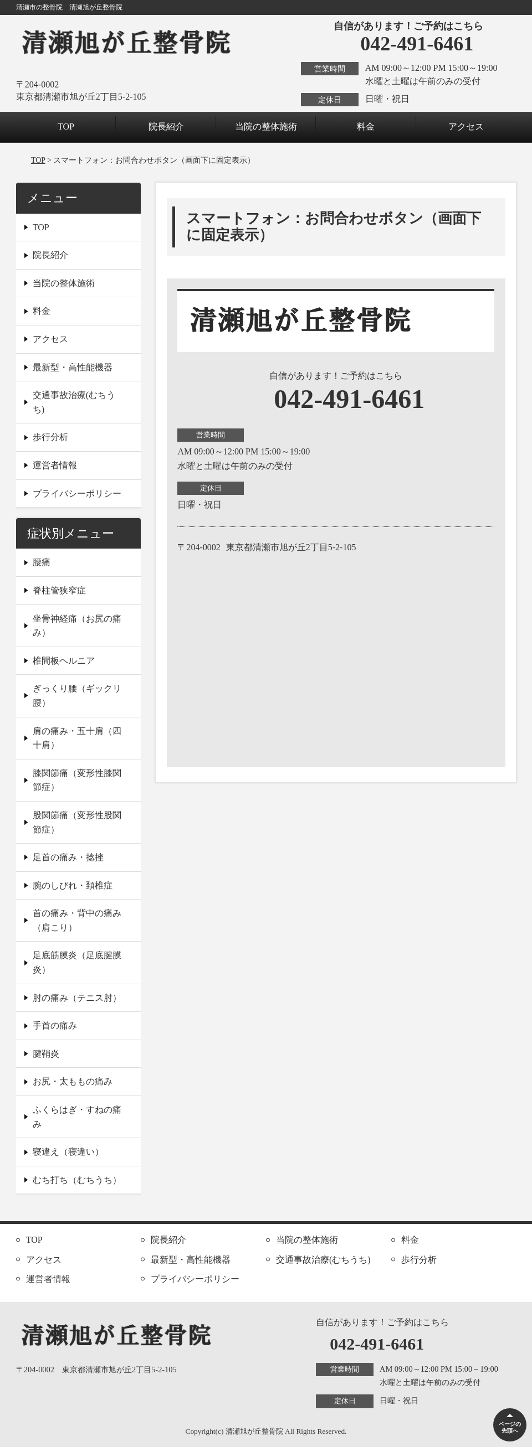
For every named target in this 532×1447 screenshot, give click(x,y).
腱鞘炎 (46, 1053)
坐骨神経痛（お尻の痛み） (77, 626)
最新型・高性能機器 (72, 367)
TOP (66, 126)
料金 (366, 126)
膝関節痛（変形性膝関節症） (77, 780)
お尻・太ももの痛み (72, 1081)
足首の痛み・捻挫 (68, 857)
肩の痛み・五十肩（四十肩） (77, 738)
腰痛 (41, 562)
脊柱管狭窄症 (59, 590)
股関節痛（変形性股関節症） (77, 822)
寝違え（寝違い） (68, 1151)
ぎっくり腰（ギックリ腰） (77, 695)
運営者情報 (55, 465)
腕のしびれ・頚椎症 (72, 885)
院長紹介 (166, 126)
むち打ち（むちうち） (77, 1180)
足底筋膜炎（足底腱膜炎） (77, 962)
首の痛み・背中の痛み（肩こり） (77, 920)
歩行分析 (50, 437)
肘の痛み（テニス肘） (77, 997)
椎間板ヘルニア (64, 660)
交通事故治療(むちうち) (74, 402)
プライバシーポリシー (77, 493)
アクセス (466, 126)
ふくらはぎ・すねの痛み (77, 1117)
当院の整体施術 (266, 126)
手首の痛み (55, 1025)
